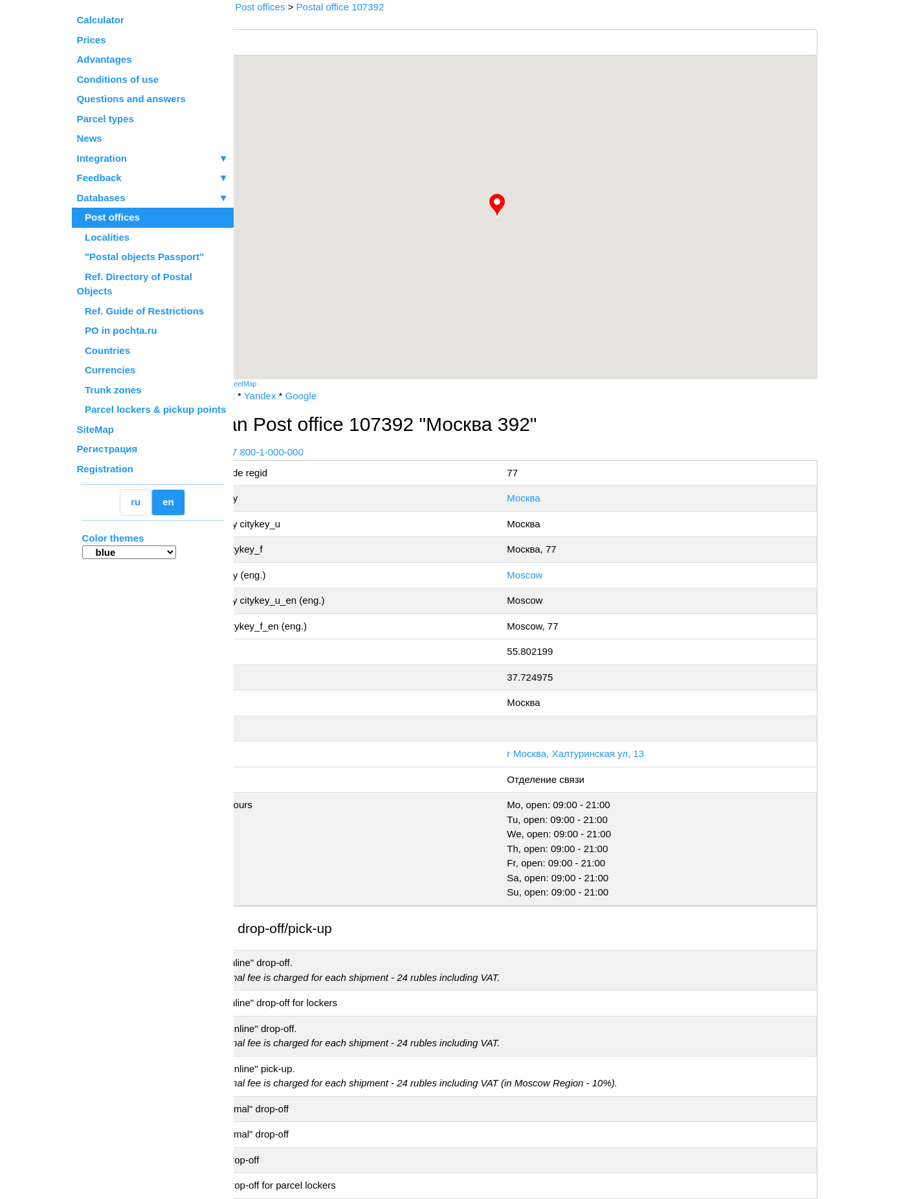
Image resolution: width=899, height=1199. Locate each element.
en (168, 501)
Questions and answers (131, 98)
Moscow (557, 574)
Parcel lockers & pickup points (152, 409)
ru (135, 501)
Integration (152, 158)
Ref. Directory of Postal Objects (134, 284)
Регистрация (107, 448)
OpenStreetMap (298, 384)
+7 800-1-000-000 (331, 451)
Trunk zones (109, 389)
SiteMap (96, 429)
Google (367, 395)
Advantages (104, 59)
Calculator (100, 19)
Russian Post (272, 395)
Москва (556, 497)
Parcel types (105, 118)
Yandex (326, 395)
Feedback (152, 178)
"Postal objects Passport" (141, 256)
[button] (530, 205)
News (89, 138)
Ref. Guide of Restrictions (141, 310)
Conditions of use (118, 79)
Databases (101, 197)
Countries (104, 350)
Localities (103, 237)
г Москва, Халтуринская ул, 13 (608, 753)
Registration (105, 468)
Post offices (108, 217)
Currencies (106, 369)
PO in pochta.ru (117, 330)
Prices (91, 39)
